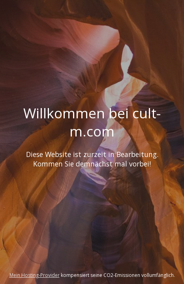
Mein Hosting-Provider (34, 275)
